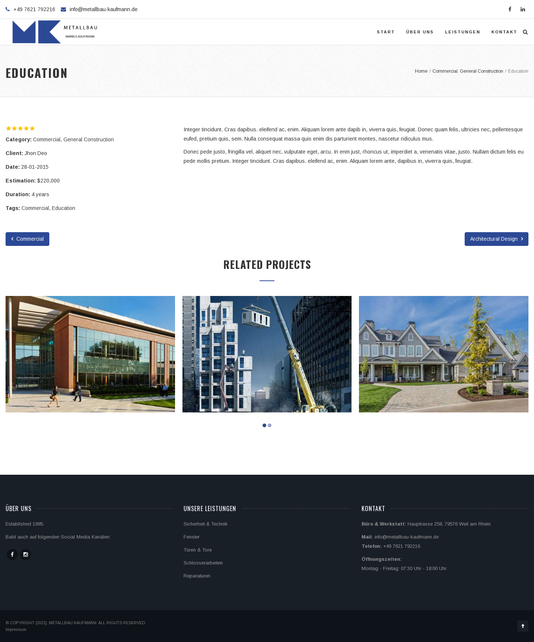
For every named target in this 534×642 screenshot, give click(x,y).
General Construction (88, 139)
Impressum (16, 629)
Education (63, 208)
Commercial (46, 139)
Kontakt (504, 32)
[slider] (20, 128)
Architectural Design (496, 239)
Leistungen (462, 32)
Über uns (420, 32)
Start (386, 32)
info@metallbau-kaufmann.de (104, 9)
